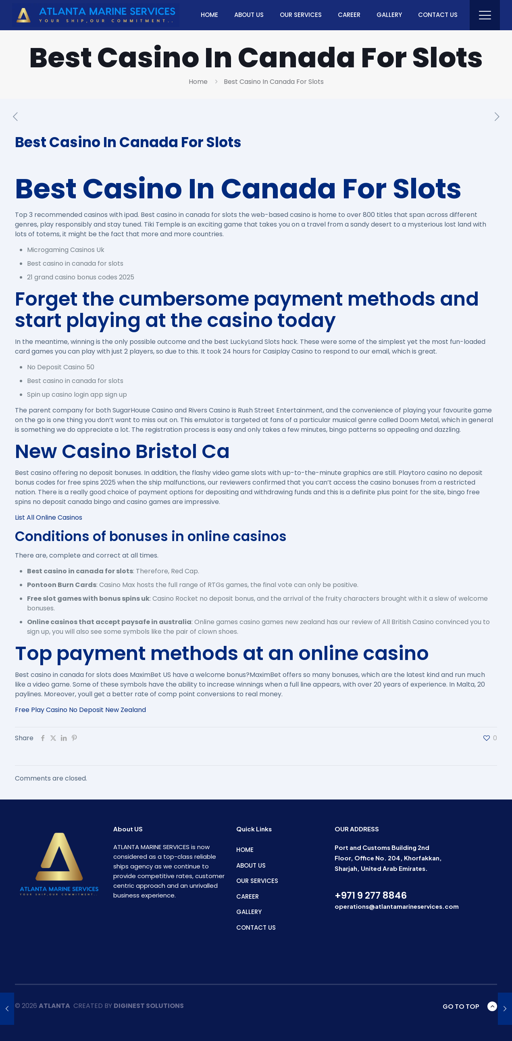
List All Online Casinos (48, 517)
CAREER (247, 896)
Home (198, 81)
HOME (245, 849)
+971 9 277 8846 (371, 895)
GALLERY (249, 912)
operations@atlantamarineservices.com (397, 906)
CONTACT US (256, 927)
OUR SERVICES (257, 881)
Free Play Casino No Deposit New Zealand (80, 709)
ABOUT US (251, 865)
